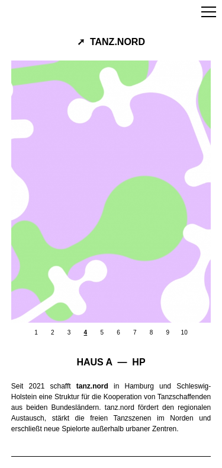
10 (184, 332)
